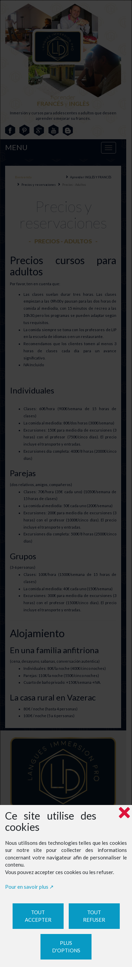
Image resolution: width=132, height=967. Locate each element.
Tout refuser (94, 916)
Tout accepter (38, 916)
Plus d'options (66, 947)
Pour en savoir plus (26, 887)
